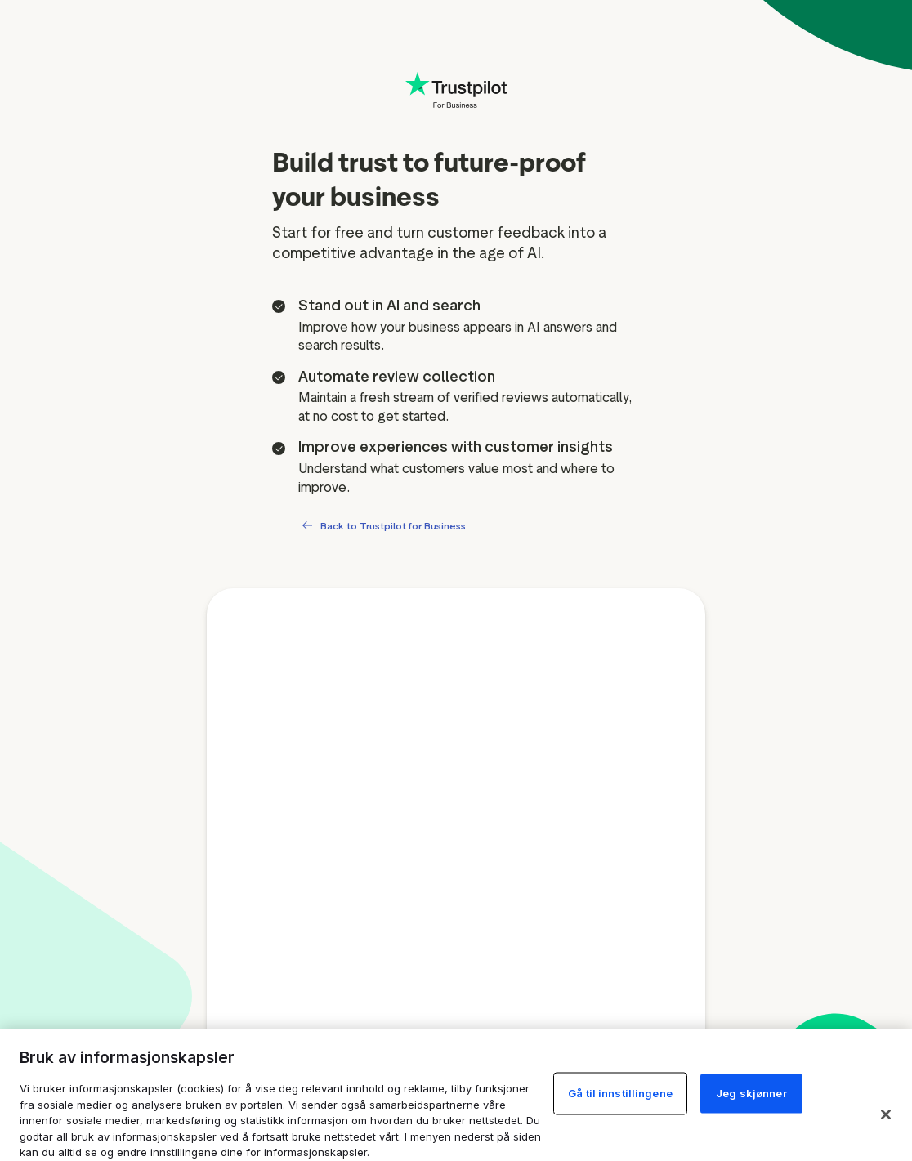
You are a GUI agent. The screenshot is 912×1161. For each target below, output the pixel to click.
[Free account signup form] (456, 871)
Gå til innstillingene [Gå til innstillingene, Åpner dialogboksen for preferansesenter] (620, 1093)
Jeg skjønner (751, 1093)
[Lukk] (886, 1114)
